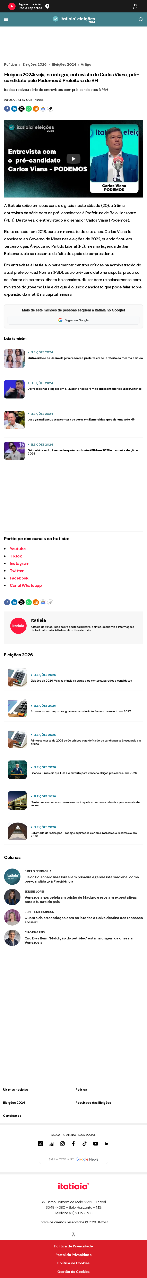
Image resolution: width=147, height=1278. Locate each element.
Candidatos (12, 1116)
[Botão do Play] (12, 6)
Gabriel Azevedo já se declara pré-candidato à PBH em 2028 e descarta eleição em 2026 (84, 452)
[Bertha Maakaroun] (12, 917)
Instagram (19, 563)
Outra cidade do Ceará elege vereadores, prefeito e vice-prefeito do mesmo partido (85, 358)
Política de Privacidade (73, 1246)
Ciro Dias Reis (35, 932)
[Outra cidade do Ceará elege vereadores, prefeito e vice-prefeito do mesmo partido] (14, 358)
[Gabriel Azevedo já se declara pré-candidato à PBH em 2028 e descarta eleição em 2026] (14, 451)
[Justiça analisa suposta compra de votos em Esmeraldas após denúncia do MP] (14, 420)
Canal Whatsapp (26, 585)
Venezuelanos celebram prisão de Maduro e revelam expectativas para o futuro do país (81, 899)
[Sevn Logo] (73, 1234)
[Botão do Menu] (6, 19)
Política (11, 64)
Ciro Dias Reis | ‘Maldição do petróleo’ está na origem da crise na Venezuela (78, 940)
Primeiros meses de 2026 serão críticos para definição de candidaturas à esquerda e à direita (86, 742)
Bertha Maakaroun (39, 912)
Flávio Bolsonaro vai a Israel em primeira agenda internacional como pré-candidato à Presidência (82, 879)
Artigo (86, 64)
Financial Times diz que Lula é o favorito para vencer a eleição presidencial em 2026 (84, 773)
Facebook (19, 578)
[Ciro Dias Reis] (12, 938)
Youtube (18, 548)
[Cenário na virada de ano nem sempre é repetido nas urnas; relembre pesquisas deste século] (17, 800)
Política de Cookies (73, 1263)
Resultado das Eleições (93, 1103)
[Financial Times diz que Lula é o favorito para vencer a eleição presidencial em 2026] (17, 769)
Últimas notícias (15, 1089)
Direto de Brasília (38, 871)
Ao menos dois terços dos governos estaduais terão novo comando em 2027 (81, 711)
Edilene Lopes (35, 891)
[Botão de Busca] (141, 19)
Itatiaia (39, 100)
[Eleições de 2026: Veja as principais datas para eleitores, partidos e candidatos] (17, 677)
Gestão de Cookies (73, 1271)
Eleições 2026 (34, 64)
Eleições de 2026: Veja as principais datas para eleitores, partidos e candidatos (81, 680)
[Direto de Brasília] (12, 877)
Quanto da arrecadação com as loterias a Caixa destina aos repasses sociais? (84, 920)
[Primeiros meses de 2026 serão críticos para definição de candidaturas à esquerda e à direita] (17, 739)
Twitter (17, 570)
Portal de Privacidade (73, 1254)
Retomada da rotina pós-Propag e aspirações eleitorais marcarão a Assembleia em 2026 (84, 834)
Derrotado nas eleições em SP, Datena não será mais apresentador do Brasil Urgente (85, 389)
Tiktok (16, 556)
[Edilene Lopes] (12, 897)
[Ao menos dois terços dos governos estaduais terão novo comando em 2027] (17, 708)
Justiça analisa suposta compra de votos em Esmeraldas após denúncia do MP (81, 419)
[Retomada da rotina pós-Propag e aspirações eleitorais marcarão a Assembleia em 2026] (17, 831)
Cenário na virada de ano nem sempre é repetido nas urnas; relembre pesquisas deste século (85, 803)
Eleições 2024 (64, 64)
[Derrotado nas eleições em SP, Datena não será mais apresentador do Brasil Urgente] (14, 389)
